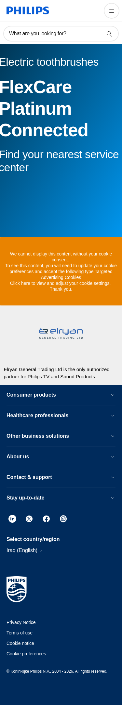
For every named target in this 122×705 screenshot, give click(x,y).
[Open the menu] (111, 11)
